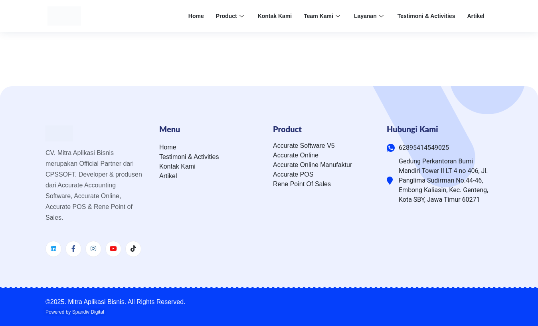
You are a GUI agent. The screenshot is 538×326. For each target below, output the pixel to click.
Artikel (476, 16)
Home (196, 16)
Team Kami (323, 16)
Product (231, 16)
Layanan (370, 16)
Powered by (74, 312)
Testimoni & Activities (426, 16)
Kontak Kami (275, 16)
